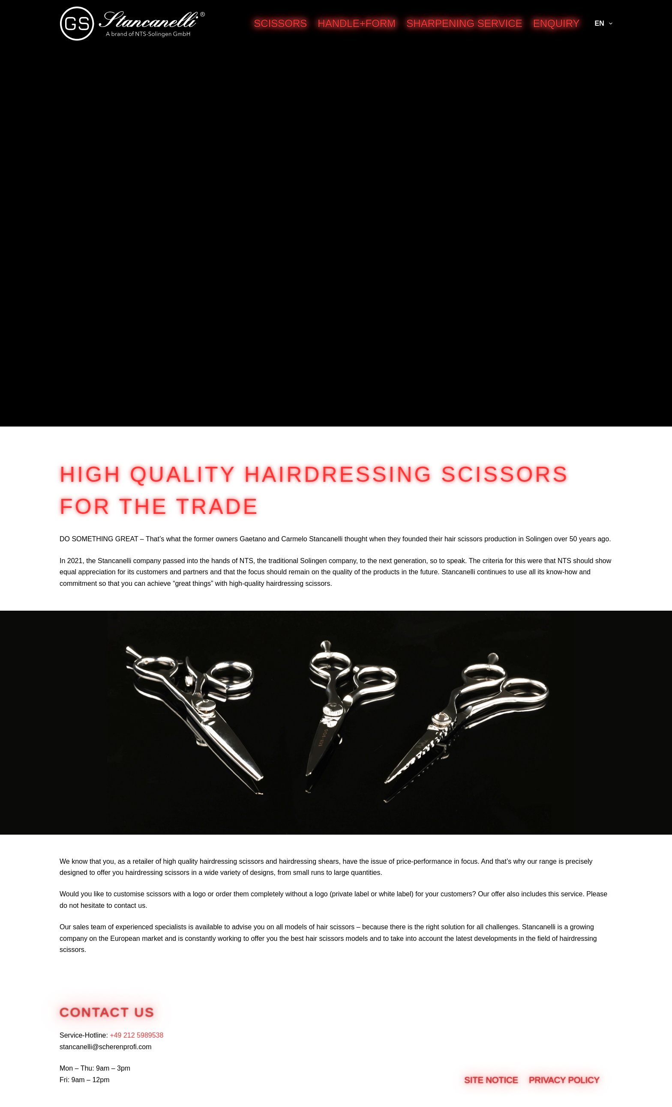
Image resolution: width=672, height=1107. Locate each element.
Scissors (280, 23)
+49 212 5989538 (136, 1035)
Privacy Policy (564, 1080)
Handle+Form (357, 23)
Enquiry (556, 23)
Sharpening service (464, 23)
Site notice (492, 1080)
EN (603, 23)
